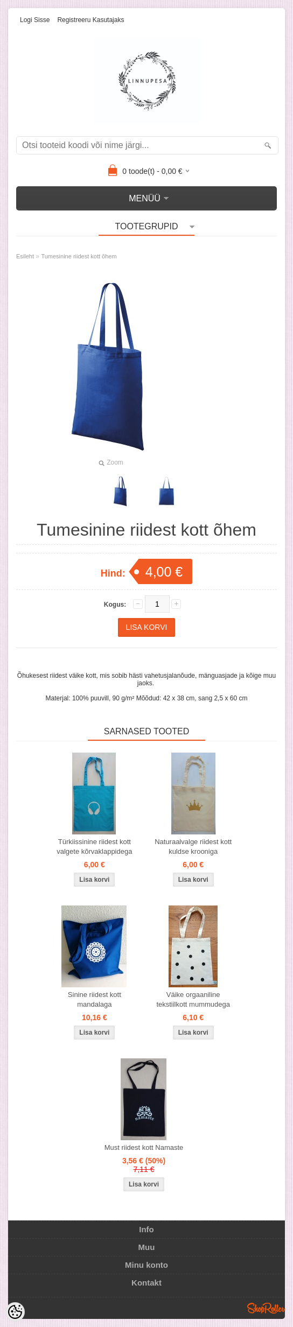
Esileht (25, 256)
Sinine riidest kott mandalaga (94, 999)
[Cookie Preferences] (15, 1312)
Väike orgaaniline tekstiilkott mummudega (193, 999)
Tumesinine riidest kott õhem (78, 256)
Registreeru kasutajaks (90, 20)
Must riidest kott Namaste (144, 1147)
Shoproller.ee (266, 1308)
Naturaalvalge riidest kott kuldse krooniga (193, 846)
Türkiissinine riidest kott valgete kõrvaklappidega (94, 846)
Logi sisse (35, 20)
